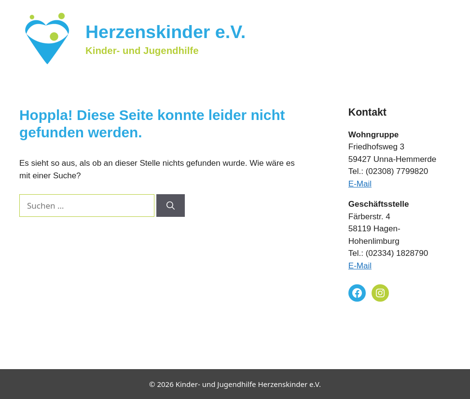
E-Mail (360, 183)
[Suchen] (170, 205)
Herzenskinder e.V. (165, 32)
